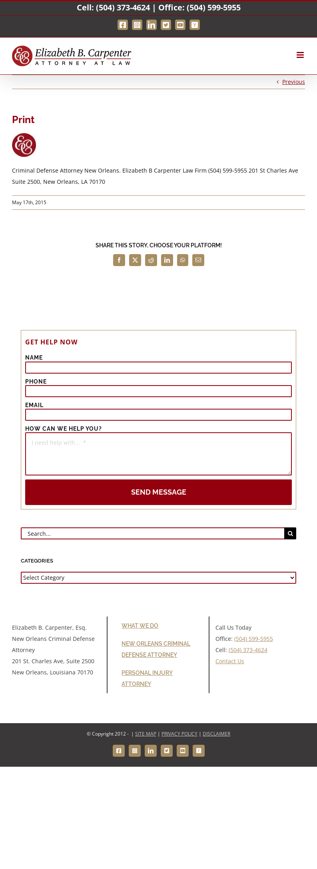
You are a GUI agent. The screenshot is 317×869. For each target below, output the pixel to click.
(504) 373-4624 (123, 7)
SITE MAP (145, 733)
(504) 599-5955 (214, 7)
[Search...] (152, 533)
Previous (293, 82)
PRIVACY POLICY (179, 733)
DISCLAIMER (216, 733)
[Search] (290, 533)
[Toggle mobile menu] (301, 55)
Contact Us (229, 661)
